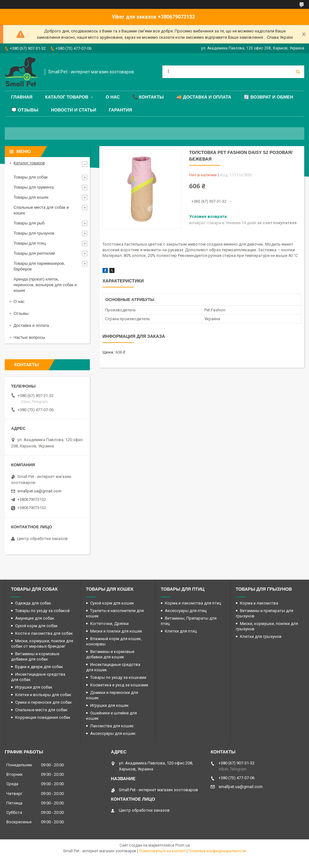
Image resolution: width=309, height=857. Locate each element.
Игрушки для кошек (109, 705)
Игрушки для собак (33, 687)
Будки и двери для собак (39, 666)
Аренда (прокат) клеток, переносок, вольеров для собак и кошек (45, 285)
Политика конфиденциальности (217, 851)
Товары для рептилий (34, 253)
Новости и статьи (73, 109)
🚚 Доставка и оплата (203, 96)
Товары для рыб (29, 223)
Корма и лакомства (259, 603)
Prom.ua (182, 845)
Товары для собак (31, 177)
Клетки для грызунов (261, 636)
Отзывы (21, 313)
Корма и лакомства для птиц (193, 603)
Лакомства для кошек (112, 726)
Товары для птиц (30, 243)
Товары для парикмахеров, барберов (39, 266)
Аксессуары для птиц (186, 610)
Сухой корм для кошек (112, 603)
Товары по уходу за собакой (42, 610)
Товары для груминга (34, 187)
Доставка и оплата (31, 325)
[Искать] (298, 71)
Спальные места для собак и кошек (41, 210)
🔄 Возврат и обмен (268, 96)
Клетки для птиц (181, 631)
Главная (21, 96)
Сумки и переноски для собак (43, 702)
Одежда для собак (33, 603)
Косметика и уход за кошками (119, 685)
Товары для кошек (31, 197)
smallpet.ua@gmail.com (39, 491)
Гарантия (120, 109)
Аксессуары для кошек (113, 733)
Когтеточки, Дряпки (109, 623)
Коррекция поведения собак (42, 717)
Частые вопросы (29, 337)
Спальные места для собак (41, 709)
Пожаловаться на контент (162, 851)
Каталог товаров (66, 96)
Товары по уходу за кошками (118, 677)
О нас (113, 96)
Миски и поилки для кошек (116, 631)
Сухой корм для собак (36, 625)
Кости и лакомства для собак (44, 633)
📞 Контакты (148, 96)
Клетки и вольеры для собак (43, 694)
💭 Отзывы (24, 109)
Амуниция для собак (34, 618)
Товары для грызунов (34, 233)
